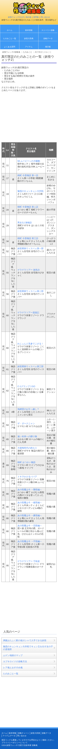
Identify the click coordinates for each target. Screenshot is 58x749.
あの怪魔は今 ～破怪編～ (29, 502)
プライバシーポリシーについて (15, 743)
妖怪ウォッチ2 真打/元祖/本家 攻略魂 (21, 745)
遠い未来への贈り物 (27, 436)
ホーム (9, 30)
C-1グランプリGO (26, 386)
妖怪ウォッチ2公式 (16, 17)
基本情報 (28, 30)
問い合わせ (45, 17)
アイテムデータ (8, 736)
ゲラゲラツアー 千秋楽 (28, 561)
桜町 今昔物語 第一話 (27, 175)
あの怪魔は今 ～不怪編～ (29, 541)
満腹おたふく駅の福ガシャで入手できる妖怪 (24, 640)
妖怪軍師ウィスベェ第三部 (30, 366)
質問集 (36, 17)
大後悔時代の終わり (27, 448)
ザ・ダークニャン (26, 423)
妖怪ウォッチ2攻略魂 (11, 52)
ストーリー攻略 (47, 30)
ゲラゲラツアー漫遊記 (28, 312)
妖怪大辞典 (28, 38)
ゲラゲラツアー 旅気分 (28, 270)
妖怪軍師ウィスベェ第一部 (30, 248)
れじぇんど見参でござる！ (30, 343)
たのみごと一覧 (9, 38)
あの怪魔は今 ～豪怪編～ (29, 515)
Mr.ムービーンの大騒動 (28, 161)
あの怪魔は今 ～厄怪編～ (29, 525)
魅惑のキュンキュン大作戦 (30, 191)
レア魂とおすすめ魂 (13, 667)
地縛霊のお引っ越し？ (28, 409)
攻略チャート (23, 733)
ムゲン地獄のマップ (13, 655)
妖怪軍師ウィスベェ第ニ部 (30, 291)
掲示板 (28, 17)
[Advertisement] (27, 117)
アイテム (28, 47)
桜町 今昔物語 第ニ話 (27, 207)
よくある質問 (9, 47)
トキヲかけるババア (27, 476)
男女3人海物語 (24, 222)
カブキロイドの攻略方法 (15, 661)
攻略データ (48, 38)
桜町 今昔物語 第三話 (27, 238)
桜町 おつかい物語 (26, 462)
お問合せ (33, 740)
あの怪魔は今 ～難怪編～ (29, 489)
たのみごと (27, 52)
